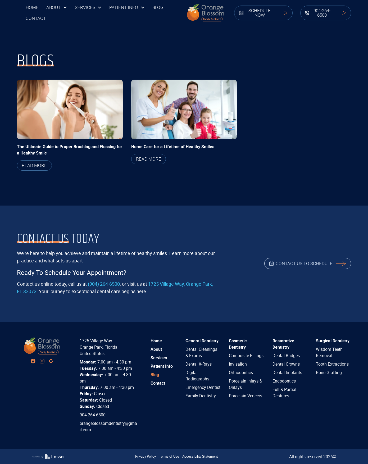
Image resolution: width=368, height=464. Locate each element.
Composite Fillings (246, 355)
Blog (155, 374)
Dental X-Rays (198, 364)
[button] (56, 7)
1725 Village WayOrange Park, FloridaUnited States (98, 347)
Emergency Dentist (202, 387)
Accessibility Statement (200, 456)
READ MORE (34, 165)
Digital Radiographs (197, 376)
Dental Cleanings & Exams (201, 352)
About (156, 349)
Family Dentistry (200, 396)
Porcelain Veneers (245, 396)
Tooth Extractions (332, 364)
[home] (205, 12)
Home (156, 341)
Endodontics (284, 381)
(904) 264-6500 (104, 284)
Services (159, 358)
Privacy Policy (145, 456)
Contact (158, 383)
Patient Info (162, 366)
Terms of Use (169, 456)
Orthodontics (241, 372)
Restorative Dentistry (283, 344)
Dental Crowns (286, 364)
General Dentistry (202, 341)
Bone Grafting (329, 372)
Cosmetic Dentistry (238, 344)
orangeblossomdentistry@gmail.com (108, 426)
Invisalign (238, 364)
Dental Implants (287, 372)
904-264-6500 (93, 415)
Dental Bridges (286, 355)
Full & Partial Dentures (284, 392)
